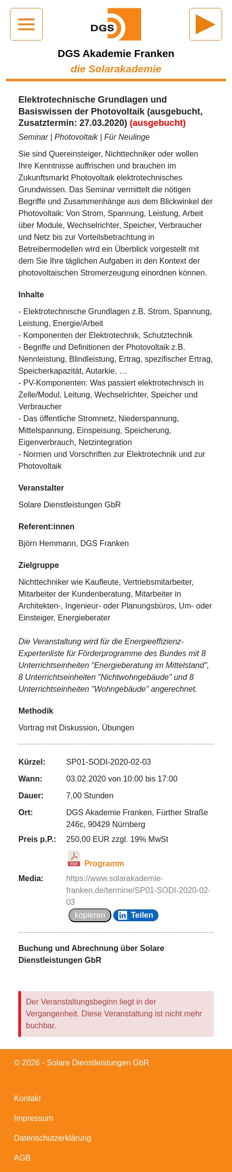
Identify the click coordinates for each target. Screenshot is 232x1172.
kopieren (90, 915)
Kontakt (27, 1098)
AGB (22, 1158)
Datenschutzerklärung (52, 1138)
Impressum (33, 1118)
